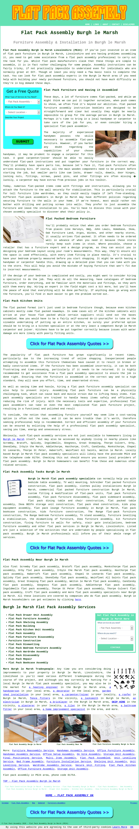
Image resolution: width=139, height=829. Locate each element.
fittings (31, 176)
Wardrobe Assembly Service (52, 765)
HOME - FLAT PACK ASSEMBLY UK (69, 795)
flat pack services (61, 526)
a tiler (69, 705)
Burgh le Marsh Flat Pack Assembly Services (49, 607)
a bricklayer (58, 702)
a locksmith (89, 698)
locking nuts (12, 176)
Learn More (119, 827)
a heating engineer (43, 687)
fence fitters (40, 698)
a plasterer (26, 705)
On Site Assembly (88, 754)
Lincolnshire (115, 526)
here (78, 599)
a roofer (125, 694)
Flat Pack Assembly (20, 803)
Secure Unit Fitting (90, 765)
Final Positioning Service (22, 758)
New (33, 803)
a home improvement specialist (64, 709)
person (102, 115)
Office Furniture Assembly (115, 750)
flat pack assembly (82, 57)
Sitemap (5, 803)
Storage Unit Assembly (118, 754)
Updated (41, 803)
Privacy (133, 803)
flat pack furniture (22, 53)
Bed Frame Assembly (30, 761)
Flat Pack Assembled (95, 758)
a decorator (61, 691)
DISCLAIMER (129, 24)
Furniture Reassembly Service (33, 750)
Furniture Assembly (56, 803)
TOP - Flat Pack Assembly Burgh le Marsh (31, 781)
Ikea (131, 229)
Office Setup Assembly (58, 754)
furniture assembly (57, 108)
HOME (87, 24)
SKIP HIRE (118, 702)
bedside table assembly (44, 482)
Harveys (78, 229)
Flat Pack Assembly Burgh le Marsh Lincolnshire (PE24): (43, 50)
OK (131, 827)
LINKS (96, 24)
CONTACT (116, 24)
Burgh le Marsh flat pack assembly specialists (61, 478)
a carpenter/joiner (75, 694)
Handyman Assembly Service (75, 750)
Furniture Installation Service (69, 761)
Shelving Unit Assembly (110, 761)
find (14, 566)
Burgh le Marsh (13, 439)
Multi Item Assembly (61, 758)
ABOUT (105, 24)
